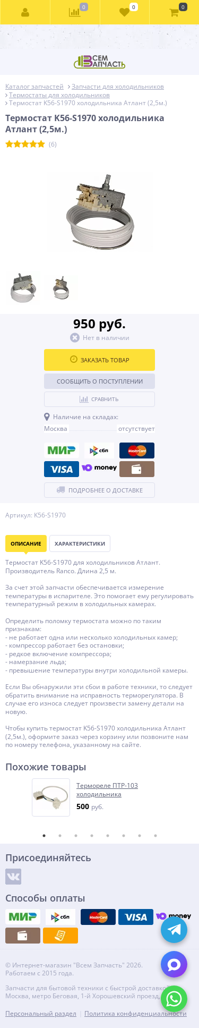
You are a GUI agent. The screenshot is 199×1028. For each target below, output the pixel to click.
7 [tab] (139, 835)
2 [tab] (60, 835)
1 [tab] (44, 835)
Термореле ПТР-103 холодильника (107, 789)
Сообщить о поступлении (100, 381)
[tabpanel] (100, 797)
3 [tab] (76, 835)
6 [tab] (123, 835)
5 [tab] (107, 835)
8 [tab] (155, 835)
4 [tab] (91, 835)
